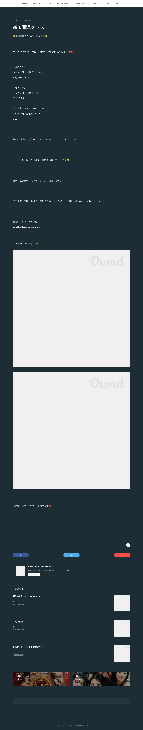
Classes (49, 3)
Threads (118, 3)
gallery (106, 3)
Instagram (95, 3)
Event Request (80, 3)
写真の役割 (18, 622)
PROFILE (36, 3)
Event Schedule (63, 3)
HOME (24, 3)
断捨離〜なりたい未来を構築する (27, 647)
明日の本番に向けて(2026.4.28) (26, 596)
